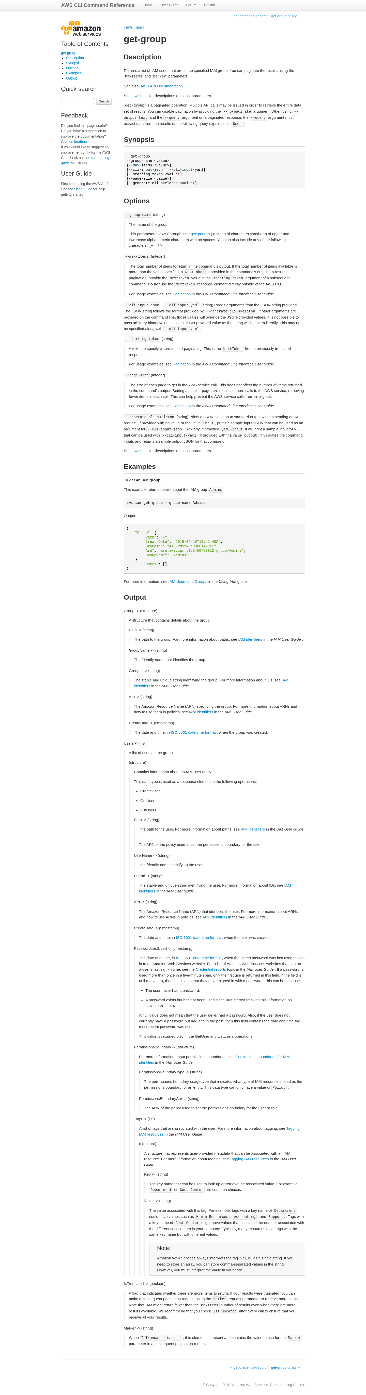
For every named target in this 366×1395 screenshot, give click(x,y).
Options (72, 68)
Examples (74, 73)
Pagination (182, 294)
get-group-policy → (286, 16)
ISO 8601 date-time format (193, 732)
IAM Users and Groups (188, 581)
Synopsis (73, 63)
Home (148, 5)
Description (75, 58)
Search (104, 101)
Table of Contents (85, 43)
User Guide (169, 5)
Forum (191, 5)
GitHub (209, 5)
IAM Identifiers (215, 917)
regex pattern (198, 234)
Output (71, 78)
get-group (68, 53)
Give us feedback (74, 142)
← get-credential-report (247, 16)
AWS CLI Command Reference (97, 5)
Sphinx (298, 1385)
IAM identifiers (250, 639)
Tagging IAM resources (249, 1159)
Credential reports (211, 969)
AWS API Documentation (162, 86)
